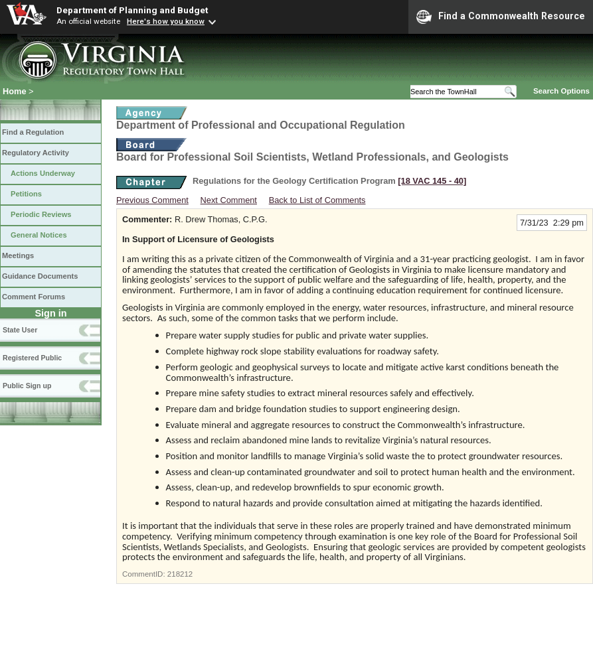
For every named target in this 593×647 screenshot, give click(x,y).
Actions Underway (43, 173)
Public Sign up (27, 386)
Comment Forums (33, 297)
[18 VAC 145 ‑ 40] (432, 181)
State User (20, 330)
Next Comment (229, 200)
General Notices (39, 235)
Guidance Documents (40, 276)
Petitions (26, 194)
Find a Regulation (33, 132)
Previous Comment (152, 200)
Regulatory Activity (35, 153)
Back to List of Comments (317, 200)
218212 (180, 574)
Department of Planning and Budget (132, 10)
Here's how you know (166, 21)
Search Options (561, 91)
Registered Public (32, 358)
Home (15, 91)
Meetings (18, 255)
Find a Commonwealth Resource (500, 16)
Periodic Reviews (41, 214)
